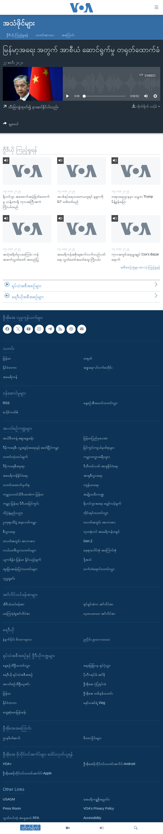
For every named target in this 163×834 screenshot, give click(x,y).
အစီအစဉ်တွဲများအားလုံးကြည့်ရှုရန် (140, 267)
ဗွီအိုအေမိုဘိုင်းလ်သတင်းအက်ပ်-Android (109, 764)
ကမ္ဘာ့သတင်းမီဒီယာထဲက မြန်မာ (23, 494)
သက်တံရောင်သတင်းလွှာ (99, 569)
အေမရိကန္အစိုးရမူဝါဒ (96, 799)
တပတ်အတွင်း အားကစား (19, 541)
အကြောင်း (68, 35)
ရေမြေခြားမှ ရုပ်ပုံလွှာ (97, 665)
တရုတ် (87, 358)
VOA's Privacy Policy (98, 808)
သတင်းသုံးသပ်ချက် (15, 457)
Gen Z (88, 541)
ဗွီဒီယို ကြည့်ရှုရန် (17, 35)
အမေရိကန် (10, 377)
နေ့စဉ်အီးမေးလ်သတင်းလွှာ (100, 403)
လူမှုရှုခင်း (9, 578)
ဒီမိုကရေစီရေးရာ (14, 466)
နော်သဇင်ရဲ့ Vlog (94, 703)
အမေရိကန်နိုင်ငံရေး (15, 475)
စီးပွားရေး (9, 531)
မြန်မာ (7, 358)
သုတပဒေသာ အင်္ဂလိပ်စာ (99, 613)
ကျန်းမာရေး (91, 485)
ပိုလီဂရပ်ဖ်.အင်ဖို (94, 674)
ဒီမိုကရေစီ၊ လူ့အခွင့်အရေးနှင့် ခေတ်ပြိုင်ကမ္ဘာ (31, 447)
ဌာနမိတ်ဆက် (11, 738)
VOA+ (7, 764)
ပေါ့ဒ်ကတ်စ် (10, 412)
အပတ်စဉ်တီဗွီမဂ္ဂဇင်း (16, 684)
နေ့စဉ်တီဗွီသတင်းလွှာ (16, 665)
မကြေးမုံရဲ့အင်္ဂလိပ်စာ (16, 613)
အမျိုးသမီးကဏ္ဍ (93, 494)
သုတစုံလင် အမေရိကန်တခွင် (101, 531)
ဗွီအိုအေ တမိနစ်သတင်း (98, 693)
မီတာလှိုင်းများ (92, 738)
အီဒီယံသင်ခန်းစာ (13, 604)
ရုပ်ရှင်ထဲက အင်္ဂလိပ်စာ (98, 604)
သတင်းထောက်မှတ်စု (16, 485)
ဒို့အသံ (87, 559)
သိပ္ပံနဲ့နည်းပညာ (13, 513)
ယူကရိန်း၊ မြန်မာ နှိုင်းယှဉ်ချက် (22, 559)
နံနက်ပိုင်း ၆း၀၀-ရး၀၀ (17, 639)
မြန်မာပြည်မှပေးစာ (95, 438)
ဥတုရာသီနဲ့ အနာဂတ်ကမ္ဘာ (20, 522)
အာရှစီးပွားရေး (92, 475)
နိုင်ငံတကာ (10, 367)
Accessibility (92, 818)
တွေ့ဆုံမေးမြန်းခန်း (14, 712)
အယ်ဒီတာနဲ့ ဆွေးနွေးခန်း (18, 438)
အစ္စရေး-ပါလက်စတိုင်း (97, 367)
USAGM (9, 799)
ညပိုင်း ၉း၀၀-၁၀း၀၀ (96, 639)
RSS (6, 403)
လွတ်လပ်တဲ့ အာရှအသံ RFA (21, 818)
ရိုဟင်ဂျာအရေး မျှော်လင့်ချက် (102, 503)
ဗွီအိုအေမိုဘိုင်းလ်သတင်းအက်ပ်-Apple (27, 773)
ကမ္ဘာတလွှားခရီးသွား (96, 457)
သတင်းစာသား (45, 35)
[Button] (10, 124)
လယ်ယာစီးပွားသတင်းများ (19, 550)
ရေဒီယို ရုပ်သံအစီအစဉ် (18, 674)
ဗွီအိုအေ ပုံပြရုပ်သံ (94, 684)
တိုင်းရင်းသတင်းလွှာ (95, 513)
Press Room (12, 808)
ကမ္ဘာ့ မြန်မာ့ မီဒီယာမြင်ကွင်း (21, 503)
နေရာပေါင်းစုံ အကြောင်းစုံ (99, 550)
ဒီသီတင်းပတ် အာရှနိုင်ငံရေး (100, 466)
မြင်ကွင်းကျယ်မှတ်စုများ (98, 447)
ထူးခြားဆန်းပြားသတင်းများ (20, 569)
